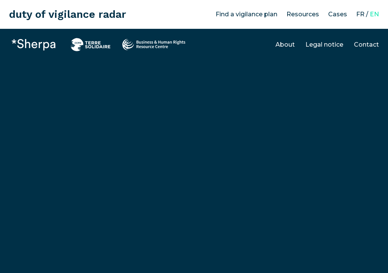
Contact (366, 44)
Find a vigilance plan (246, 14)
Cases (337, 14)
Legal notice (324, 44)
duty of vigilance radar (67, 14)
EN (374, 14)
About (285, 44)
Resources (302, 14)
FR (360, 14)
